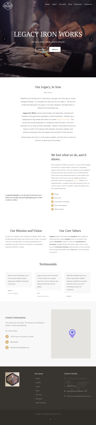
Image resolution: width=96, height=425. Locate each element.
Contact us (41, 49)
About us (55, 49)
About (38, 378)
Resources (39, 399)
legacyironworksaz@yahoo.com (77, 391)
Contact (38, 382)
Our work (39, 395)
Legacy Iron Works (63, 119)
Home (38, 386)
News (37, 391)
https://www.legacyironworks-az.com (79, 396)
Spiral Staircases (41, 403)
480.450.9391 (71, 386)
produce (76, 180)
